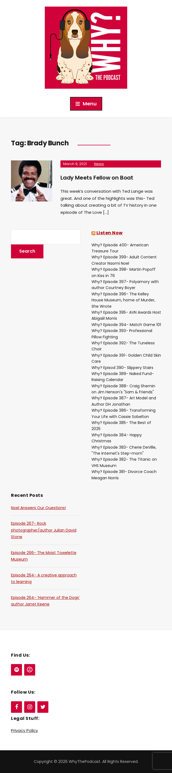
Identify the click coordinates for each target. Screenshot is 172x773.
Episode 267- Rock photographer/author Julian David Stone (43, 530)
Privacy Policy (24, 730)
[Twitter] (42, 707)
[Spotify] (16, 670)
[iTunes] (29, 670)
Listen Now (109, 233)
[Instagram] (29, 707)
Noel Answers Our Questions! (38, 507)
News (99, 163)
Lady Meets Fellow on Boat (96, 177)
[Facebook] (16, 707)
